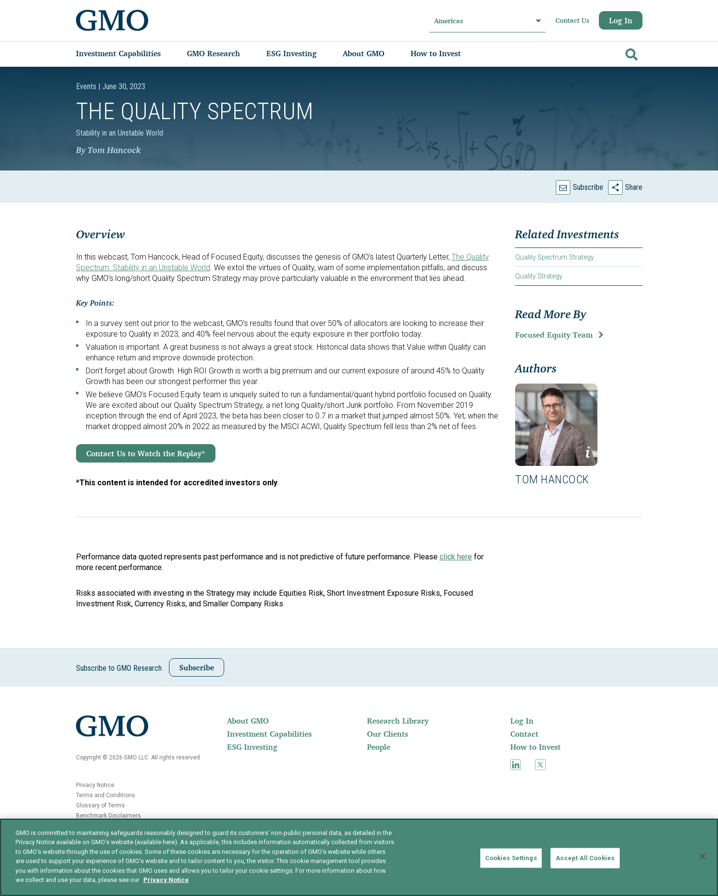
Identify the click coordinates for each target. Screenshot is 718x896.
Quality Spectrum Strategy (554, 257)
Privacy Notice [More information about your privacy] (166, 879)
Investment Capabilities (269, 734)
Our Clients (387, 734)
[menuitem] (128, 53)
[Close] (702, 856)
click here (456, 556)
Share (633, 187)
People (378, 747)
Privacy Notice (95, 785)
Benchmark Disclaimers (108, 815)
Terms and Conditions (105, 795)
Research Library (397, 721)
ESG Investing (252, 747)
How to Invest (535, 747)
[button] (556, 425)
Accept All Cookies (585, 858)
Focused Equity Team (554, 335)
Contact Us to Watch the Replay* (145, 453)
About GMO (248, 721)
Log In (620, 20)
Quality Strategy (539, 276)
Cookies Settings (511, 858)
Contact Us (572, 20)
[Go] (630, 52)
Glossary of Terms (100, 805)
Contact (524, 734)
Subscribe (588, 187)
